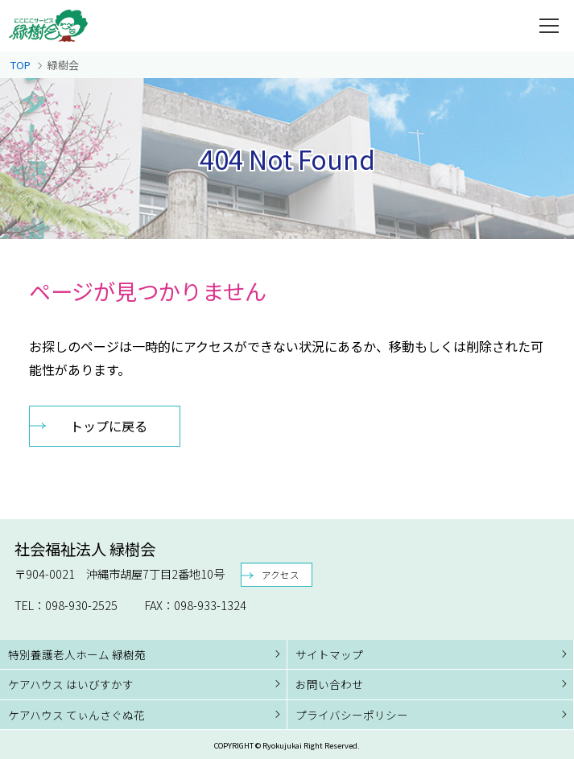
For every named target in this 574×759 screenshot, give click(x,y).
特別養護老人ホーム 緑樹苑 (77, 654)
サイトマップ (329, 654)
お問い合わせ (329, 684)
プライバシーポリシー (351, 715)
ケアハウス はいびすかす (71, 684)
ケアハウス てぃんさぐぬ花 (76, 715)
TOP (20, 64)
